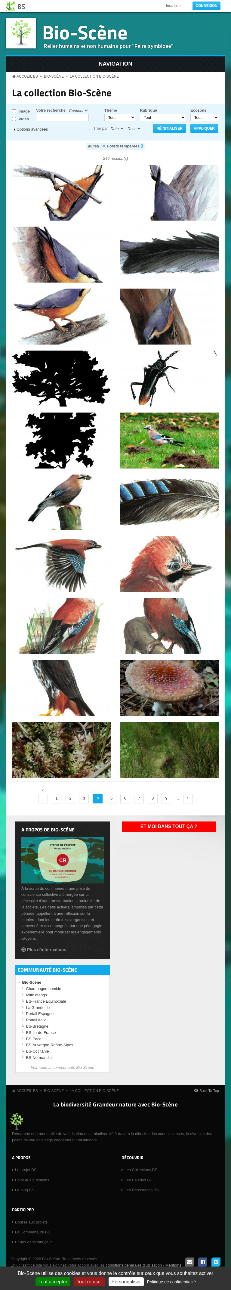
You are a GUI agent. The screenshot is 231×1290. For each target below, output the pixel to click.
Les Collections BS (141, 1170)
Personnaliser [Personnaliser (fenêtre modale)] (126, 1281)
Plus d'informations (46, 949)
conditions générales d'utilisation (134, 1265)
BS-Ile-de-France (41, 1032)
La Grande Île (38, 1007)
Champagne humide (43, 988)
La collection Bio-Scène (94, 76)
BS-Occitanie (37, 1051)
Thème (110, 110)
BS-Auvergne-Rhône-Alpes (49, 1045)
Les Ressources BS (142, 1190)
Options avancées (32, 129)
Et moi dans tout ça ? (168, 826)
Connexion (206, 6)
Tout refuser (89, 1281)
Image (24, 111)
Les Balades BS (138, 1180)
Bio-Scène (85, 32)
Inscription (174, 6)
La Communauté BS (32, 1232)
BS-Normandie (39, 1057)
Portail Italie (36, 1020)
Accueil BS (27, 76)
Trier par (100, 128)
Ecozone (198, 110)
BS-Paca (34, 1039)
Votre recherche (51, 110)
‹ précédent (43, 798)
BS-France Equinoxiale (46, 1001)
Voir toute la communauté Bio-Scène (62, 1067)
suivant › (188, 798)
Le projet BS (26, 1170)
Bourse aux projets (31, 1222)
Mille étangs (36, 995)
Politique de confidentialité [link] (171, 1281)
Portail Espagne (40, 1013)
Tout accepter (52, 1281)
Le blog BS (24, 1190)
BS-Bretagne (37, 1026)
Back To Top (209, 1091)
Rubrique (148, 110)
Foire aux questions (32, 1180)
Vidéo (24, 119)
